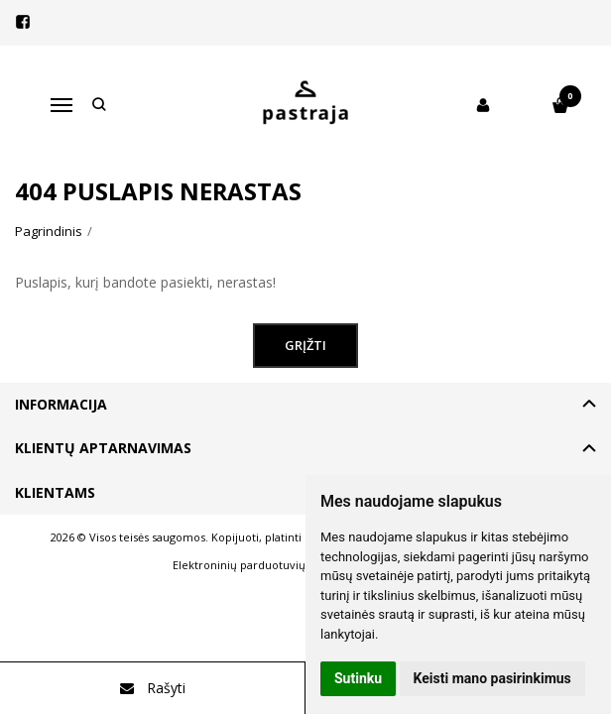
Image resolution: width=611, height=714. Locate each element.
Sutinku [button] (358, 678)
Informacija (61, 404)
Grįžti (305, 345)
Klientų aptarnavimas (103, 447)
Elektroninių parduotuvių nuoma (259, 564)
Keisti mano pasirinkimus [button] (492, 678)
